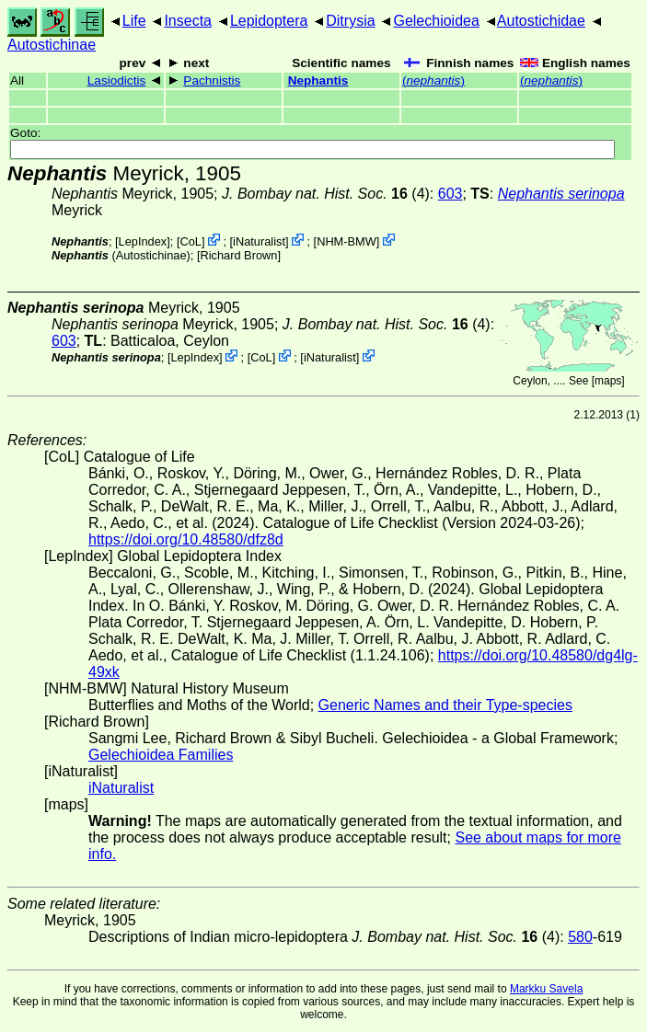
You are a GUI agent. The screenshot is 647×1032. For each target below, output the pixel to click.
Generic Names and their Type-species (445, 705)
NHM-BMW (346, 241)
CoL (190, 241)
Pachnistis (211, 80)
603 (450, 193)
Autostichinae (51, 44)
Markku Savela (546, 988)
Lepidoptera (269, 21)
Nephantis (318, 80)
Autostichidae (541, 21)
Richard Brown (238, 255)
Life (134, 21)
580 (580, 937)
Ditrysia (350, 21)
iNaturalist (259, 241)
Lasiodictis (116, 80)
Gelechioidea (436, 21)
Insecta (188, 21)
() (433, 80)
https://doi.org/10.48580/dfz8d (185, 539)
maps (608, 380)
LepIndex (143, 241)
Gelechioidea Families (160, 755)
